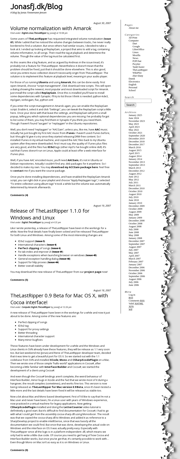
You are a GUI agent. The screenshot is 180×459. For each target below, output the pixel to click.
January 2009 (135, 217)
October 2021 (135, 132)
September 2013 (137, 165)
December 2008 (136, 220)
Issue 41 (57, 251)
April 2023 (134, 127)
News (135, 58)
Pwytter (136, 64)
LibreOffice (138, 49)
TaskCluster (138, 67)
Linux (31, 33)
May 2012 (134, 179)
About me (134, 28)
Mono (63, 360)
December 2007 (136, 241)
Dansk (132, 78)
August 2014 (135, 156)
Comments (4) (19, 195)
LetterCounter (73, 407)
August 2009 (135, 211)
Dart (135, 43)
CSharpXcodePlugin (85, 360)
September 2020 (137, 135)
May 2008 (134, 235)
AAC (97, 129)
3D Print (133, 37)
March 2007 (135, 258)
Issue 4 (51, 244)
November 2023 (137, 121)
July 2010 (133, 197)
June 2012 (134, 176)
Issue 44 (53, 262)
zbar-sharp (138, 75)
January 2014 (135, 159)
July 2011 (133, 182)
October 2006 (135, 273)
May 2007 (134, 252)
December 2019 (136, 138)
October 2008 (135, 223)
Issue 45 (91, 255)
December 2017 (136, 144)
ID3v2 (51, 147)
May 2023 (134, 124)
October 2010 (135, 191)
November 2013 (137, 162)
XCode (54, 360)
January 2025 (135, 115)
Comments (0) (19, 450)
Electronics (134, 81)
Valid (136, 303)
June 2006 (134, 285)
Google (136, 46)
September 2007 (137, 244)
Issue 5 (40, 241)
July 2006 (133, 282)
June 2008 (134, 232)
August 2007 (135, 247)
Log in (132, 294)
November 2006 (137, 270)
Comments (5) (19, 280)
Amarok (66, 82)
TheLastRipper (40, 33)
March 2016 (135, 147)
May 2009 (134, 214)
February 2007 (136, 261)
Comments (136, 300)
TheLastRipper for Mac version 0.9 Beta (57, 387)
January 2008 (135, 238)
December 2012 (136, 170)
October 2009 (135, 209)
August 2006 (135, 279)
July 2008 (133, 229)
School (132, 90)
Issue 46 (65, 258)
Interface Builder (56, 367)
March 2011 (135, 185)
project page (92, 272)
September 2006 (137, 276)
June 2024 (134, 118)
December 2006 (136, 267)
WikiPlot (137, 72)
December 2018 (136, 141)
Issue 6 (56, 248)
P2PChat (137, 61)
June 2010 (134, 200)
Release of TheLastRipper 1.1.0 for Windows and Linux (49, 214)
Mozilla (136, 55)
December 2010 (136, 188)
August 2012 (135, 173)
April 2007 (134, 255)
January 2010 (135, 203)
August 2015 (135, 150)
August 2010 (135, 194)
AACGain (73, 160)
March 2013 (135, 168)
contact (18, 170)
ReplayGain (49, 92)
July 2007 (133, 250)
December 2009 (136, 206)
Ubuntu (43, 82)
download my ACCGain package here (74, 167)
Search (129, 97)
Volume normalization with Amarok (50, 28)
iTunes (70, 133)
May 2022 (134, 129)
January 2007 (135, 264)
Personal (133, 87)
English (25, 33)
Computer (26, 307)
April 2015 (134, 153)
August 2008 (135, 226)
